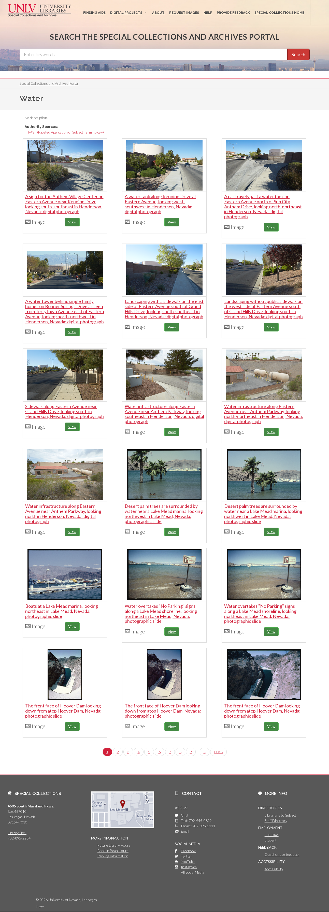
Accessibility (274, 869)
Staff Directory (276, 820)
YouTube (188, 861)
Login (40, 906)
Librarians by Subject (280, 815)
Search (298, 54)
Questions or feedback (282, 854)
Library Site (17, 833)
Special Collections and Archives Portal (49, 83)
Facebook (188, 851)
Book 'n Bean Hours (112, 850)
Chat (185, 815)
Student (271, 840)
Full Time (272, 835)
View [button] (72, 222)
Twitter (186, 856)
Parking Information (112, 856)
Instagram (189, 867)
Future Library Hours (114, 845)
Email (185, 831)
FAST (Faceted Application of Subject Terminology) (66, 132)
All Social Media (192, 872)
